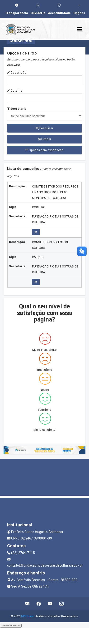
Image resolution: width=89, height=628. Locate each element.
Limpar (44, 139)
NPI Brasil (27, 616)
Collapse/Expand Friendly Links (11, 625)
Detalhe (14, 90)
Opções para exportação (44, 150)
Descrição (16, 72)
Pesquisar (44, 128)
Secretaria (17, 108)
